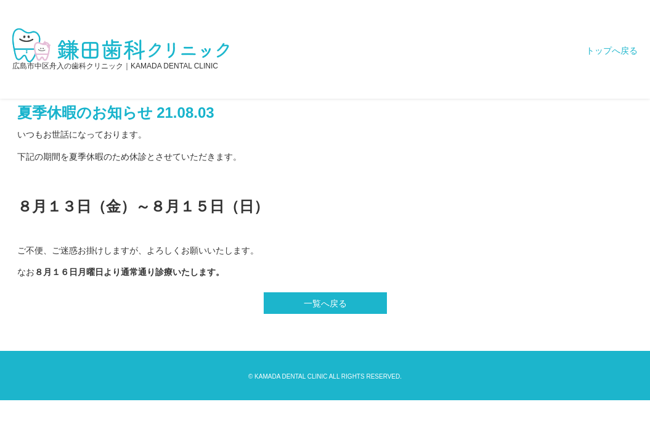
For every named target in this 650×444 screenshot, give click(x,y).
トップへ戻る (612, 51)
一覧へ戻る (325, 303)
